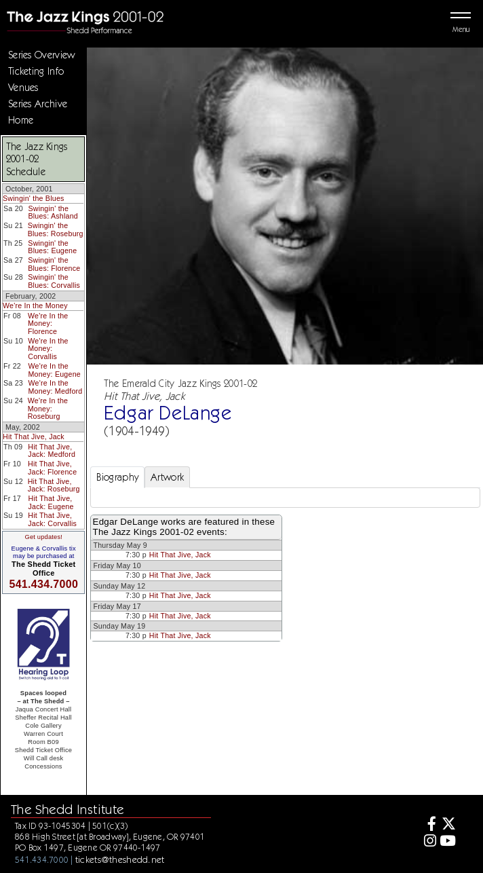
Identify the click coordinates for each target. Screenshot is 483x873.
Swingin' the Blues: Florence (54, 264)
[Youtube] (447, 842)
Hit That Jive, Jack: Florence (52, 468)
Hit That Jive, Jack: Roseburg (54, 485)
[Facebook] (427, 825)
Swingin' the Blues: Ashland (53, 212)
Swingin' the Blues (33, 198)
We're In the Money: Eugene (54, 370)
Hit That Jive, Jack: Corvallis (52, 519)
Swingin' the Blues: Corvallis (54, 281)
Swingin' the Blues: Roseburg (55, 229)
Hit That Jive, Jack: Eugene (51, 502)
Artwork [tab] (167, 477)
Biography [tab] (117, 477)
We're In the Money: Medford (55, 387)
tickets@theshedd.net (120, 859)
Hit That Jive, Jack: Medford (51, 451)
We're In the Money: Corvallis (48, 348)
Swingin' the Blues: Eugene (52, 247)
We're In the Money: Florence (48, 323)
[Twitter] (447, 825)
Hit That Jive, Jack (33, 436)
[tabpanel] (285, 497)
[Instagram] (427, 842)
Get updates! (43, 537)
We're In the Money (35, 305)
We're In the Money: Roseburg (48, 408)
